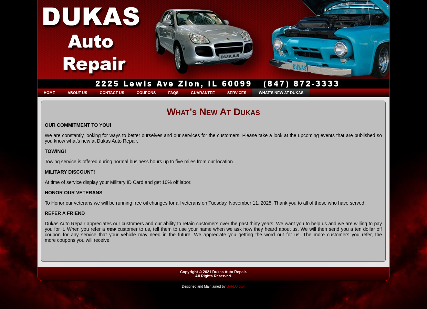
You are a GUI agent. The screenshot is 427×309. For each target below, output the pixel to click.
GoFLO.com (236, 286)
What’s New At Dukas (213, 111)
